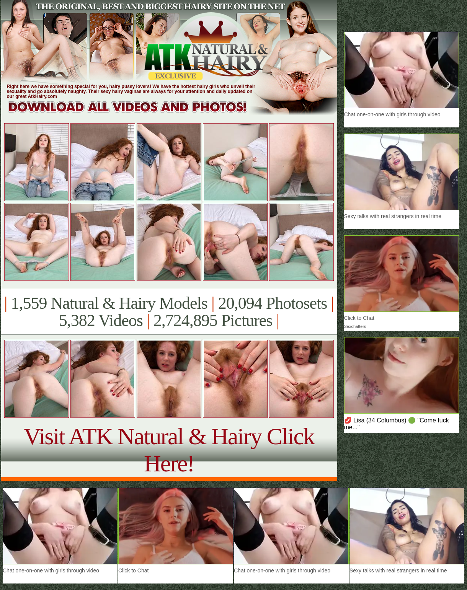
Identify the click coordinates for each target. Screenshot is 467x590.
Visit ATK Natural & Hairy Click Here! (169, 449)
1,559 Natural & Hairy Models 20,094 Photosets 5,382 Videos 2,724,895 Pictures (169, 312)
